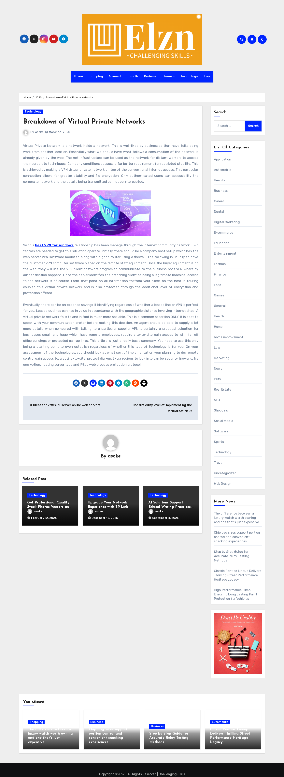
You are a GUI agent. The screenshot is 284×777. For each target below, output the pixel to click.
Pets (217, 379)
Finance (168, 76)
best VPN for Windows (54, 245)
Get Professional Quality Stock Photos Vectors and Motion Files (49, 507)
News (218, 368)
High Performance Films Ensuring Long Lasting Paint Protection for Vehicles (235, 594)
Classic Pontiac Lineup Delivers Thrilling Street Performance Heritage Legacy (237, 575)
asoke (39, 132)
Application (222, 159)
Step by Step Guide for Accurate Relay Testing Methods (231, 556)
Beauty (219, 180)
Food (217, 285)
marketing (222, 358)
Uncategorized (225, 473)
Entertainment (225, 253)
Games (219, 295)
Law (207, 76)
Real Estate (222, 389)
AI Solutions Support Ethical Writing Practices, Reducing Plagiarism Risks (170, 507)
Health (132, 76)
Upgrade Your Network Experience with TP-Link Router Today (108, 507)
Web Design (223, 484)
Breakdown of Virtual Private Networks (93, 122)
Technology (189, 76)
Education (222, 243)
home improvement (228, 337)
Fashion (220, 264)
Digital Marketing (227, 222)
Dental (219, 212)
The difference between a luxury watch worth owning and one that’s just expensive (236, 518)
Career (219, 201)
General (115, 76)
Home (78, 76)
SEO (217, 400)
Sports (219, 442)
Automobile (222, 170)
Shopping (96, 76)
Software (221, 431)
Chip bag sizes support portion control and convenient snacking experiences (237, 537)
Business (150, 76)
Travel (218, 463)
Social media (223, 421)
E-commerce (223, 232)
